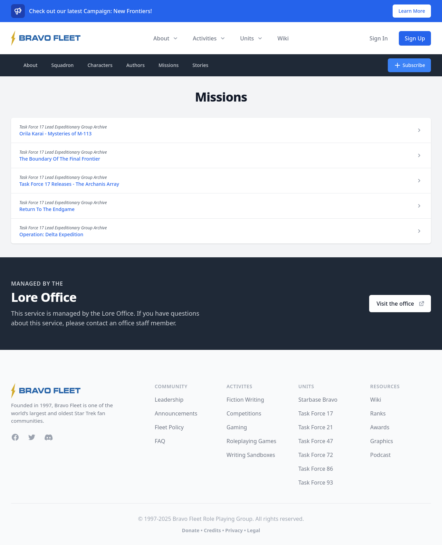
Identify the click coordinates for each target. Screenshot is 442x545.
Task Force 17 (315, 413)
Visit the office (400, 303)
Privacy (234, 530)
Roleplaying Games (251, 441)
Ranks (378, 413)
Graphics (381, 441)
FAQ (160, 441)
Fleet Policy (169, 427)
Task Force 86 (315, 468)
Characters (99, 65)
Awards (380, 427)
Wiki (283, 38)
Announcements (176, 413)
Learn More (411, 11)
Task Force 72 (315, 455)
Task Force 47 (315, 441)
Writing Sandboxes (251, 455)
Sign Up (415, 38)
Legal (253, 530)
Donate (191, 530)
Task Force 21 (315, 427)
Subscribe (409, 65)
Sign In (378, 38)
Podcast (380, 455)
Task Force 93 (315, 482)
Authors (135, 65)
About (30, 65)
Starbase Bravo (317, 399)
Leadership (169, 399)
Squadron (62, 65)
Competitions (244, 413)
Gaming (237, 427)
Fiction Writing (245, 399)
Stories (200, 65)
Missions (168, 65)
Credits (212, 530)
